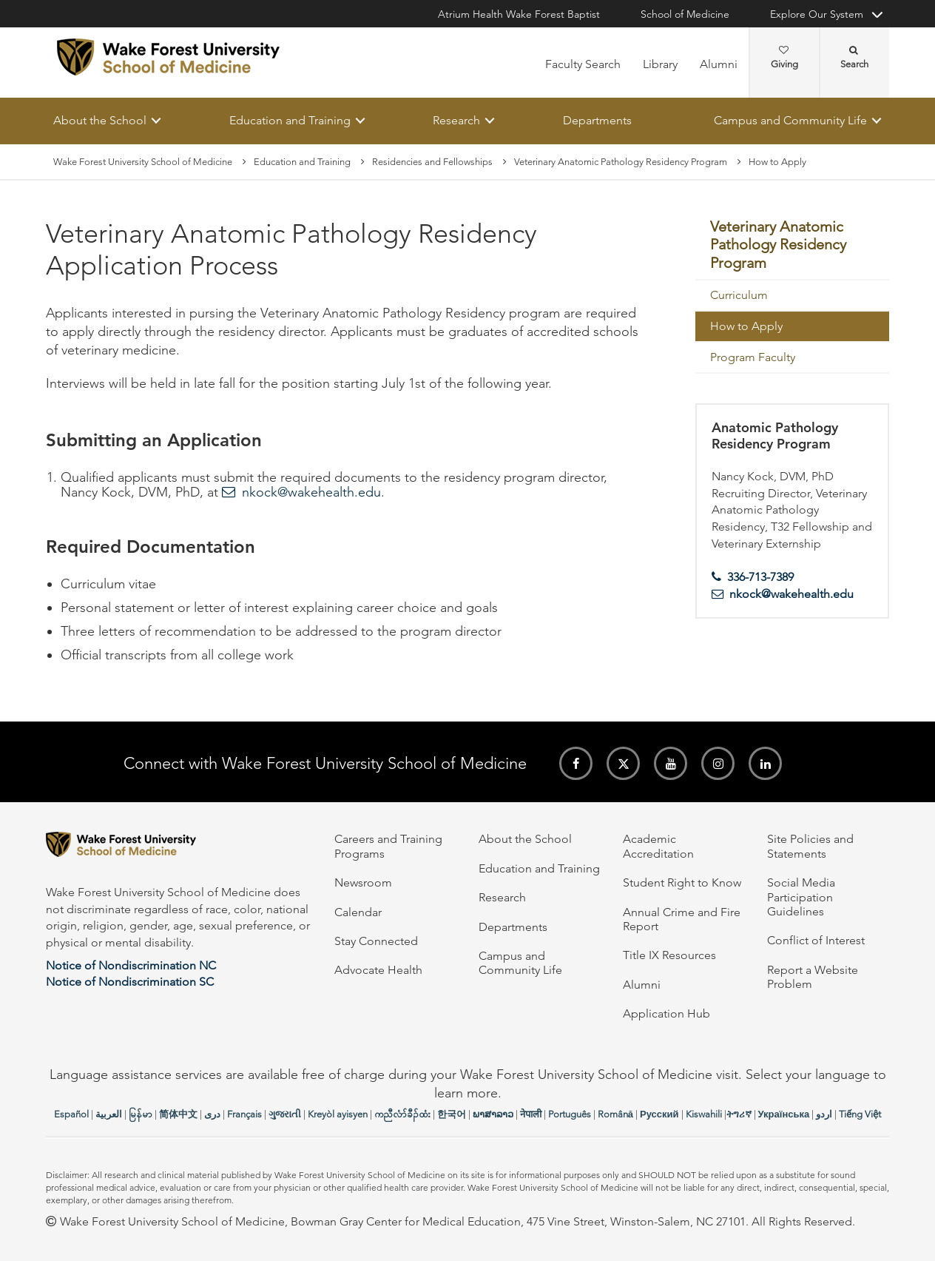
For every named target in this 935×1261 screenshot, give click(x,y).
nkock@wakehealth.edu (311, 493)
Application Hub (666, 1013)
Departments (597, 120)
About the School (99, 120)
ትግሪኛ (739, 1114)
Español (71, 1114)
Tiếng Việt (860, 1114)
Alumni (718, 64)
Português (569, 1114)
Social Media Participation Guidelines (801, 896)
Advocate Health (378, 970)
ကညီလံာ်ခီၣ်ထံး (402, 1114)
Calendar (358, 912)
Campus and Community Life (790, 120)
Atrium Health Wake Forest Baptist (519, 14)
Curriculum (739, 295)
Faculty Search (583, 64)
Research (456, 120)
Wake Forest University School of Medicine (142, 161)
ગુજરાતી (285, 1114)
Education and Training (290, 120)
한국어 (451, 1114)
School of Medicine (685, 14)
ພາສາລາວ (493, 1114)
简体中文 (178, 1114)
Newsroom (363, 882)
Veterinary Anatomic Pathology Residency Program (620, 161)
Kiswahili (704, 1114)
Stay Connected (376, 941)
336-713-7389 (760, 577)
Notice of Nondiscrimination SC (130, 982)
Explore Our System (816, 14)
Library (660, 64)
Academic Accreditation (658, 846)
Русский (659, 1114)
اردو (824, 1114)
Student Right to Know (682, 882)
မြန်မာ (140, 1114)
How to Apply (746, 326)
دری (212, 1114)
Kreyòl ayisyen (338, 1114)
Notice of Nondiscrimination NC (131, 965)
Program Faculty (752, 357)
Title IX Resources (669, 955)
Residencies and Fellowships (432, 161)
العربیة (108, 1114)
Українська (784, 1114)
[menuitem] (792, 246)
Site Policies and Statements (810, 846)
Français (244, 1114)
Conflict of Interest (816, 940)
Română (615, 1114)
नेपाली (530, 1114)
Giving (784, 58)
